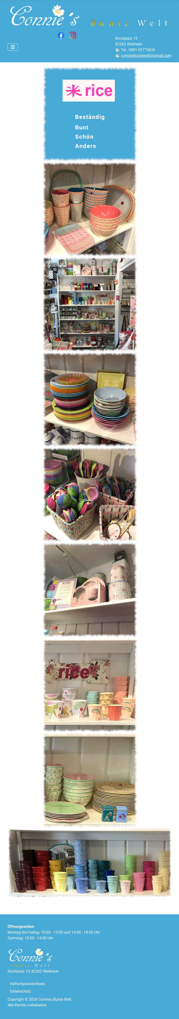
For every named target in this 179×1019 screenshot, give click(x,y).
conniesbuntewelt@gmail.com (146, 55)
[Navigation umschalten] (13, 47)
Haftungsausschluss (27, 984)
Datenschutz (20, 991)
